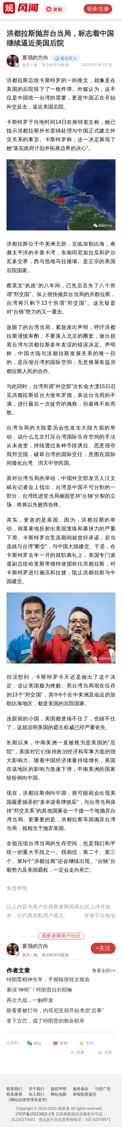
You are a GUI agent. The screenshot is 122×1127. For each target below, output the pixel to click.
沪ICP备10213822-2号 (35, 1114)
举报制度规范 (84, 1094)
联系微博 (14, 1094)
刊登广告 (103, 1089)
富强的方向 (35, 57)
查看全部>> (103, 970)
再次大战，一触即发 (30, 1000)
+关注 (103, 948)
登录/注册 (98, 9)
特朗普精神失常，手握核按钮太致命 (48, 979)
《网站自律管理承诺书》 (28, 1100)
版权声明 (58, 1089)
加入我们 (36, 1094)
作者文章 (18, 970)
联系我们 (14, 1089)
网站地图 (58, 1094)
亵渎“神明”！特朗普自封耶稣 (40, 990)
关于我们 (36, 1089)
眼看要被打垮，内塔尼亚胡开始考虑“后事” (55, 1010)
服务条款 (80, 1089)
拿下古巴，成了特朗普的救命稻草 (46, 1021)
